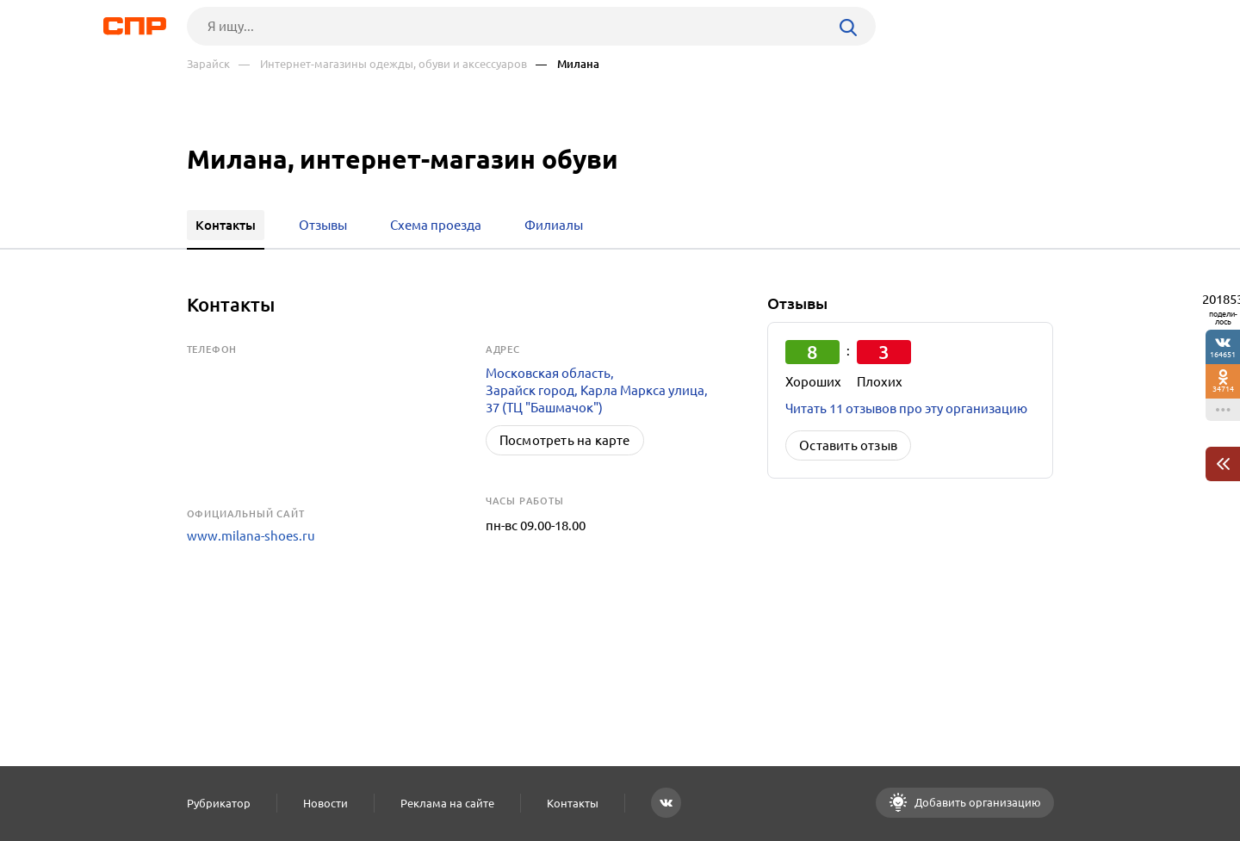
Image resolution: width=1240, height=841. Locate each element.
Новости (325, 803)
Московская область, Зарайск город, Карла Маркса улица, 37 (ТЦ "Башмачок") (597, 390)
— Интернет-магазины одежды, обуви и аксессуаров (383, 64)
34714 (1223, 388)
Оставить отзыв (848, 445)
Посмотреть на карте (564, 440)
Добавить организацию (976, 802)
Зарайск (208, 64)
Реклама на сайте (447, 803)
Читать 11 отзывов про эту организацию (906, 408)
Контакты (572, 803)
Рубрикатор (219, 803)
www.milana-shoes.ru (251, 535)
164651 (1223, 354)
